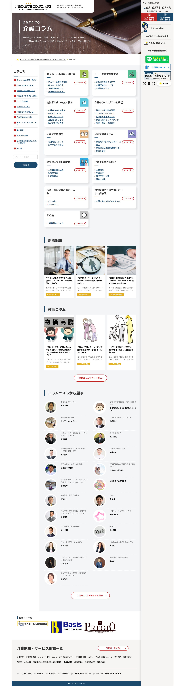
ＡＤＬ (90, 657)
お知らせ (40, 673)
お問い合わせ (149, 18)
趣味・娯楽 (100, 179)
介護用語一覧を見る (113, 648)
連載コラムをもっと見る (90, 377)
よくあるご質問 (26, 673)
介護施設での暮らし (56, 91)
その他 (19, 148)
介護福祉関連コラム (157, 43)
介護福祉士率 (90, 662)
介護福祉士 (78, 662)
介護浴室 (20, 657)
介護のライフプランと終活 (27, 96)
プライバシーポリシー (82, 673)
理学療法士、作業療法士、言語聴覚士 (47, 662)
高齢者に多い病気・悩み (26, 90)
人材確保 (100, 169)
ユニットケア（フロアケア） (63, 657)
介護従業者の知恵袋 (24, 117)
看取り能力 (127, 657)
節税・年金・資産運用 (105, 123)
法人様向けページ (157, 67)
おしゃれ (52, 201)
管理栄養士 (101, 662)
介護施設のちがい (55, 88)
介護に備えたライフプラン (107, 119)
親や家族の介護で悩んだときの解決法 (27, 142)
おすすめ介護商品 (55, 144)
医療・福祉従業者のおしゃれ (27, 123)
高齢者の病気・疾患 (56, 110)
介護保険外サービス (104, 85)
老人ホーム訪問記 (55, 85)
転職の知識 (53, 172)
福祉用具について (55, 141)
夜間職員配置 (81, 657)
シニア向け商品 (22, 101)
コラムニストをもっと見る (90, 595)
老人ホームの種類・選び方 (27, 80)
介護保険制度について (105, 81)
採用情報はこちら (157, 75)
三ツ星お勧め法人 (55, 169)
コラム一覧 (79, 82)
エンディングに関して (105, 113)
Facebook (149, 83)
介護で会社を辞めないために (108, 201)
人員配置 (27, 662)
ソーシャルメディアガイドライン (108, 673)
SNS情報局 (53, 176)
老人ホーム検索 (157, 28)
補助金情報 (100, 150)
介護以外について (55, 223)
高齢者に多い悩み (55, 119)
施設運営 (100, 172)
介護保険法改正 (102, 88)
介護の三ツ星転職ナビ (25, 112)
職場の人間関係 (22, 135)
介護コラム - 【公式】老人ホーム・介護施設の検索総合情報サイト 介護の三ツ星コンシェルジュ (33, 6)
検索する (25, 165)
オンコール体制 (44, 657)
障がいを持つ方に (55, 123)
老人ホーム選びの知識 (57, 81)
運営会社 (52, 673)
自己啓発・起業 (102, 176)
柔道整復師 (68, 662)
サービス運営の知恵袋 (25, 85)
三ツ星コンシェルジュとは (157, 35)
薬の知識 (20, 130)
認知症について (54, 113)
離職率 (19, 662)
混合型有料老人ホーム (104, 657)
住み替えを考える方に (105, 116)
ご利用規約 (65, 673)
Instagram (153, 83)
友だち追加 (157, 59)
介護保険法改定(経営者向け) (108, 147)
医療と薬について (55, 116)
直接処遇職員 (31, 657)
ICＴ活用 (117, 657)
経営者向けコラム (23, 106)
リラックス (53, 204)
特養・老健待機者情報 (157, 50)
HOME (164, 83)
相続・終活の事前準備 (105, 110)
